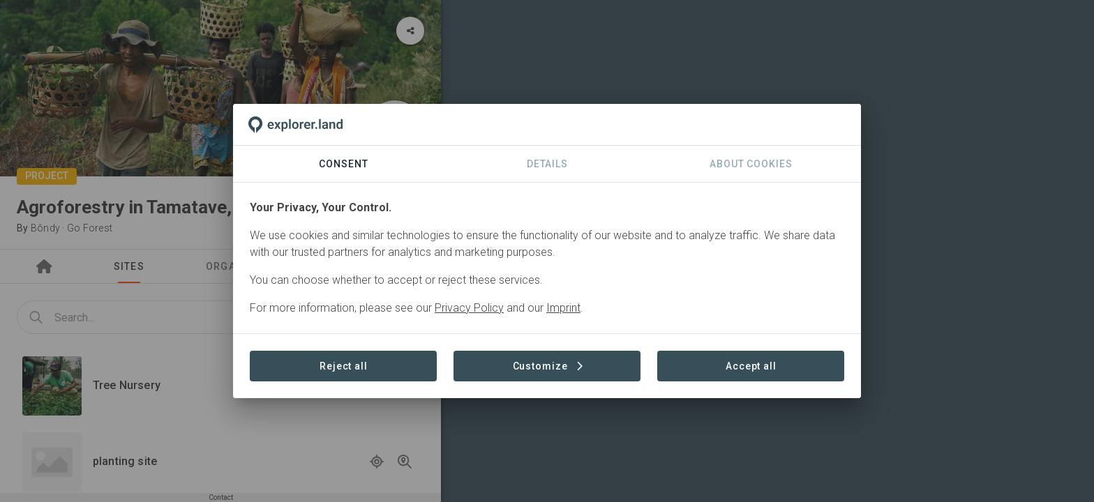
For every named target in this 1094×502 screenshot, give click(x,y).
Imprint (563, 307)
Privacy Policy (469, 307)
